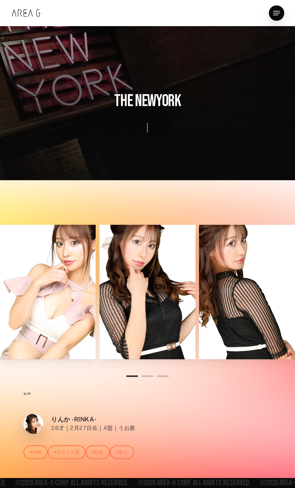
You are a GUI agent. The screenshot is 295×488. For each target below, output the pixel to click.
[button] (276, 13)
